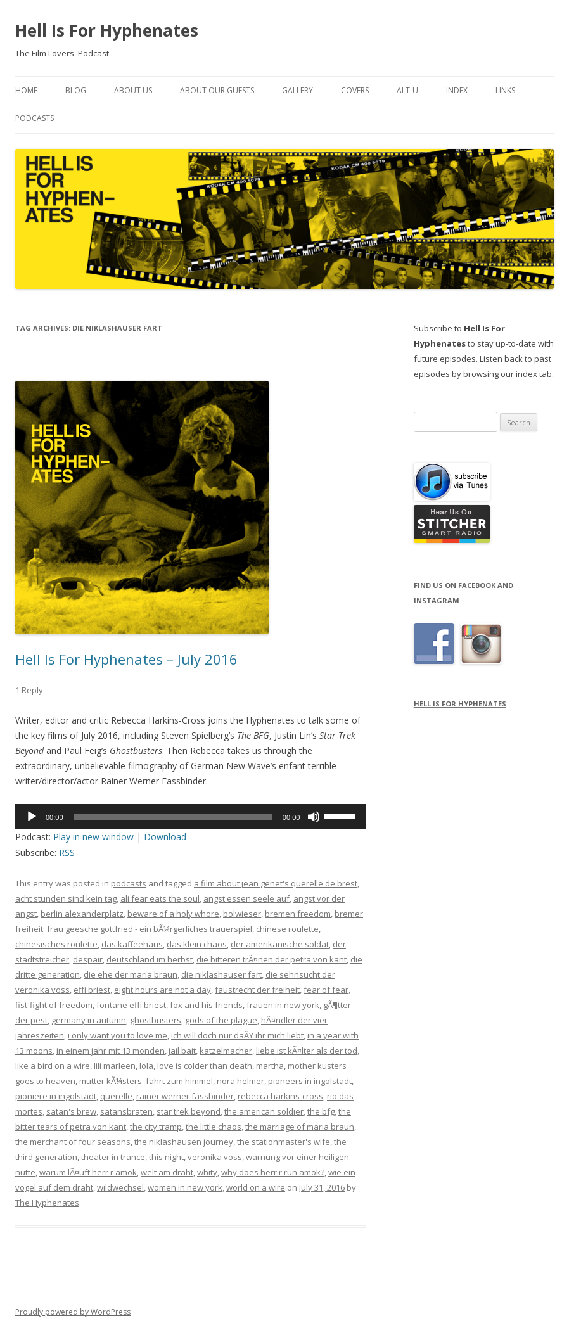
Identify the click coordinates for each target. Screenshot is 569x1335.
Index (457, 90)
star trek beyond (189, 1111)
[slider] (173, 817)
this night (166, 1157)
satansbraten (126, 1111)
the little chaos (213, 1126)
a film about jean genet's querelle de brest (275, 883)
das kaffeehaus (132, 944)
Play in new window (93, 837)
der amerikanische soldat (280, 944)
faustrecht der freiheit (257, 989)
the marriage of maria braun (299, 1126)
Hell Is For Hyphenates (106, 30)
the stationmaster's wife (283, 1141)
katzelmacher (226, 1050)
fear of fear (326, 989)
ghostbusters (155, 1020)
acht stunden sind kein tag (66, 898)
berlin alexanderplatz (82, 913)
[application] (190, 816)
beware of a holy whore (173, 913)
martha (270, 1065)
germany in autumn (88, 1020)
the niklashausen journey (183, 1141)
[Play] (31, 816)
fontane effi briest (131, 1005)
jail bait (182, 1050)
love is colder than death (204, 1065)
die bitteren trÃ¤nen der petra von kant (271, 959)
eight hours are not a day (162, 989)
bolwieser (242, 913)
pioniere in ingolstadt (55, 1096)
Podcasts (34, 118)
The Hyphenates (47, 1202)
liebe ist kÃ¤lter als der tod (306, 1050)
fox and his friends (206, 1005)
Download (165, 837)
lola (146, 1065)
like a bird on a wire (52, 1065)
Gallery (297, 90)
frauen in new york (282, 1005)
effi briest (92, 989)
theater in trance (113, 1157)
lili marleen (115, 1065)
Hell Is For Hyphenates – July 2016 (126, 658)
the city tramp (156, 1126)
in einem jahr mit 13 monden (110, 1050)
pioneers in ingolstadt (310, 1081)
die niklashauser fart (221, 974)
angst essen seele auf (246, 898)
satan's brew (71, 1111)
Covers (355, 90)
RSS (67, 852)
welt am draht (167, 1172)
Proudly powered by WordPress (73, 1311)
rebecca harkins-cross (280, 1096)
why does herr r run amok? (272, 1172)
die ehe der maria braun (130, 974)
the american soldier (264, 1111)
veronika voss (215, 1157)
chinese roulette (287, 929)
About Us (133, 90)
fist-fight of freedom (54, 1005)
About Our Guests (217, 90)
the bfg (321, 1111)
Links (505, 90)
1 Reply (29, 690)
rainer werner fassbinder (185, 1096)
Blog (75, 90)
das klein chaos (197, 944)
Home (26, 90)
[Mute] (313, 816)
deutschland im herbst (149, 959)
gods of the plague (221, 1020)
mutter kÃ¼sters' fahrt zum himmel (146, 1081)
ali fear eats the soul (160, 898)
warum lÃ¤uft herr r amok (88, 1172)
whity (207, 1172)
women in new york (185, 1187)
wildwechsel (120, 1187)
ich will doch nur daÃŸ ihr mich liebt (237, 1035)
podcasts (128, 883)
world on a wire (255, 1187)
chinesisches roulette (56, 944)
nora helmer (240, 1081)
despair (88, 959)
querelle (116, 1096)
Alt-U (407, 90)
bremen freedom (298, 913)
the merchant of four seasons (73, 1141)
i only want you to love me (117, 1035)
